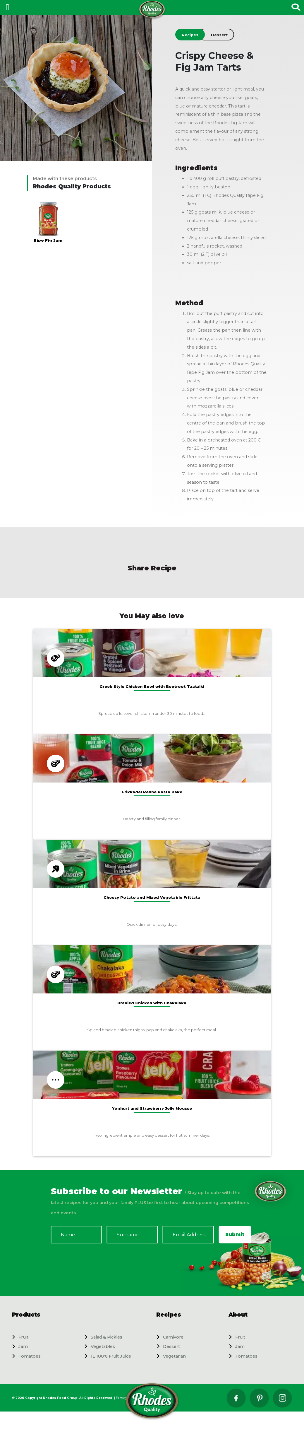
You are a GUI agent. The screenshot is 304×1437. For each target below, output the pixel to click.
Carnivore (173, 1337)
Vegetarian (174, 1356)
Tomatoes (29, 1356)
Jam (23, 1346)
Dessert (171, 1346)
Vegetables (103, 1346)
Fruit (23, 1337)
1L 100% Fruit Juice (111, 1356)
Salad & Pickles (106, 1337)
